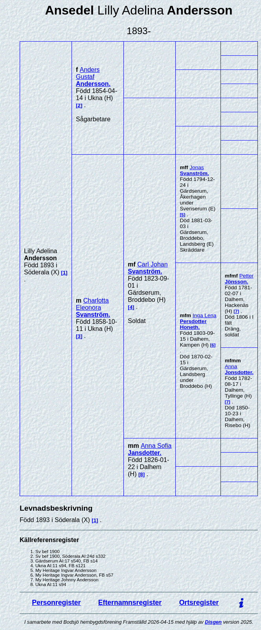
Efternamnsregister (130, 602)
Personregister (56, 602)
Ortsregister (199, 602)
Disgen (213, 622)
